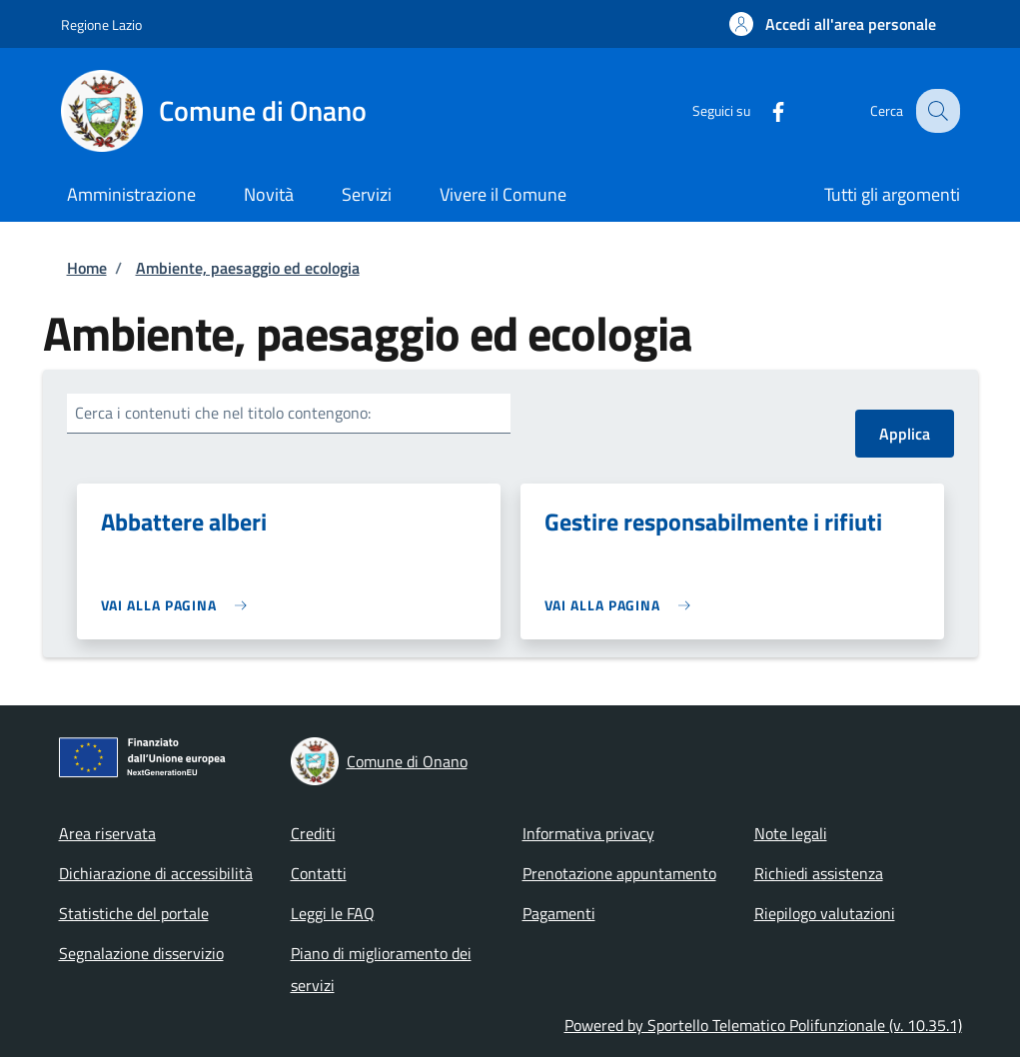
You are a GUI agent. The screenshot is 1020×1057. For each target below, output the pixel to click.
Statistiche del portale (134, 913)
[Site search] (936, 111)
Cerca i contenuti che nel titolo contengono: (223, 413)
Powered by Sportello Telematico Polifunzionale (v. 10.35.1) (763, 1025)
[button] (832, 24)
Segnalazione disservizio (141, 953)
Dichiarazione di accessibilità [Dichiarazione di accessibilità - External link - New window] (156, 873)
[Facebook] (763, 110)
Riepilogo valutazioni (824, 913)
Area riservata (107, 833)
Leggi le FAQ (333, 913)
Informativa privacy (588, 833)
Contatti (319, 873)
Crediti (313, 833)
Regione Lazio (101, 24)
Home (87, 268)
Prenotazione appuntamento (619, 873)
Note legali (790, 833)
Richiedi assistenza (818, 873)
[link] (179, 604)
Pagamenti (558, 913)
